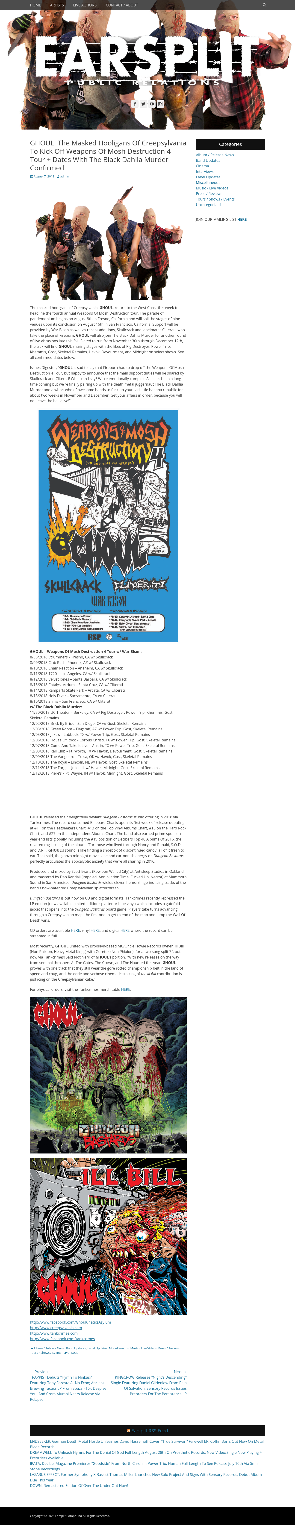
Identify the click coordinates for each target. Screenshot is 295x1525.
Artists (57, 5)
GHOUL (73, 1353)
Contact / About (122, 5)
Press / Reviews (169, 1348)
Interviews (205, 171)
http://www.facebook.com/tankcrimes (62, 1338)
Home (35, 5)
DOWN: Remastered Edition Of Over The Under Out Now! (79, 1485)
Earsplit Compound (68, 1516)
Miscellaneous (119, 1348)
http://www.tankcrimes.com (54, 1333)
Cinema (202, 165)
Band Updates (76, 1348)
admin (64, 176)
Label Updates (98, 1348)
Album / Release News (49, 1348)
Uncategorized (208, 204)
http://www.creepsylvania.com (56, 1327)
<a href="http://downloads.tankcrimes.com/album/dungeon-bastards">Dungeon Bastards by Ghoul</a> (108, 794)
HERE (75, 930)
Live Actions (85, 5)
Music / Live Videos (143, 1348)
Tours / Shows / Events (46, 1353)
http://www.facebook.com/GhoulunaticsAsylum (70, 1322)
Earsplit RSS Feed (149, 1431)
